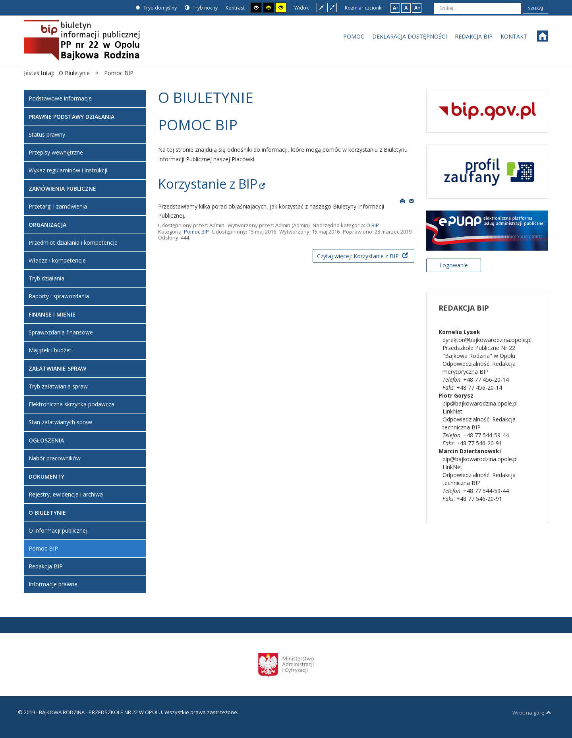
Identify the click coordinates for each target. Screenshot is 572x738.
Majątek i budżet (50, 350)
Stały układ (321, 7)
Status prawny (47, 134)
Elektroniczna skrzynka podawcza (71, 404)
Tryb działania (46, 278)
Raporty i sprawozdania (59, 296)
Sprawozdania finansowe (61, 332)
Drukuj (402, 200)
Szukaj (535, 8)
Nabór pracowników (55, 458)
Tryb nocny (201, 7)
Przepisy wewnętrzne (56, 152)
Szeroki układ (332, 7)
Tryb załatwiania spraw (58, 386)
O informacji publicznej (58, 530)
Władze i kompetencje (57, 260)
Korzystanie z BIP (207, 183)
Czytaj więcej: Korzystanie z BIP (358, 256)
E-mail (411, 200)
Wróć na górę (531, 713)
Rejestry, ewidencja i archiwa (66, 494)
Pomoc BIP (196, 231)
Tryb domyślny (156, 7)
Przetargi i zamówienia (58, 206)
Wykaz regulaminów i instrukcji (68, 170)
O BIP (372, 225)
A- (395, 7)
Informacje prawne (53, 584)
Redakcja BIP (46, 566)
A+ (417, 7)
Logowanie (453, 265)
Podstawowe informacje (60, 98)
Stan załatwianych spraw (60, 422)
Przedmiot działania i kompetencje (73, 242)
